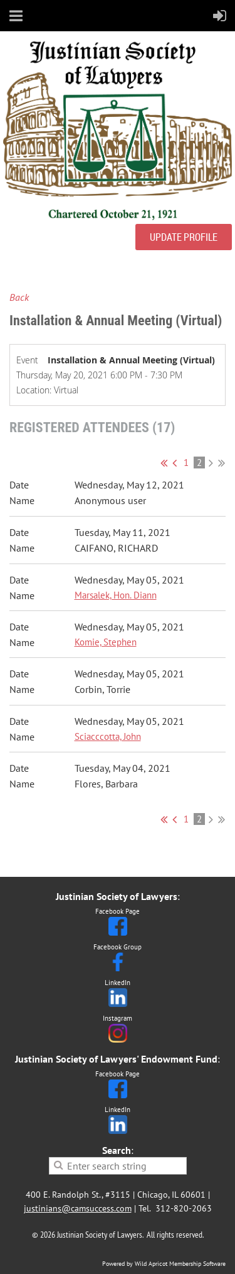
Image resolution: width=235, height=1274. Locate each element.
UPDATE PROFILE (183, 237)
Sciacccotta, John (108, 736)
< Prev (174, 463)
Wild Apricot (151, 1264)
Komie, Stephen (106, 642)
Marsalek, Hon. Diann (116, 595)
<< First (164, 463)
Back (19, 297)
